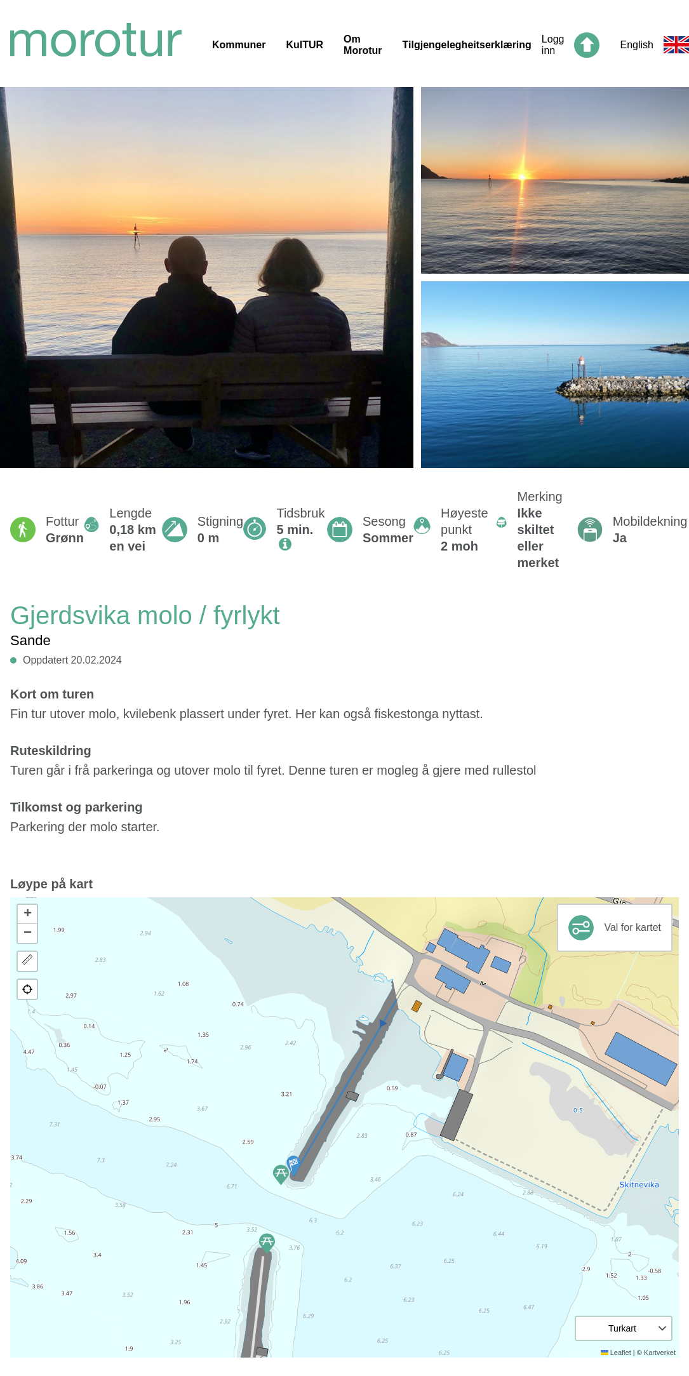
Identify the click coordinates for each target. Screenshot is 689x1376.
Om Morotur (363, 45)
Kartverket (660, 1352)
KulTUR (304, 44)
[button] (293, 1166)
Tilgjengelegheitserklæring (467, 44)
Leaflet (616, 1352)
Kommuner (238, 44)
